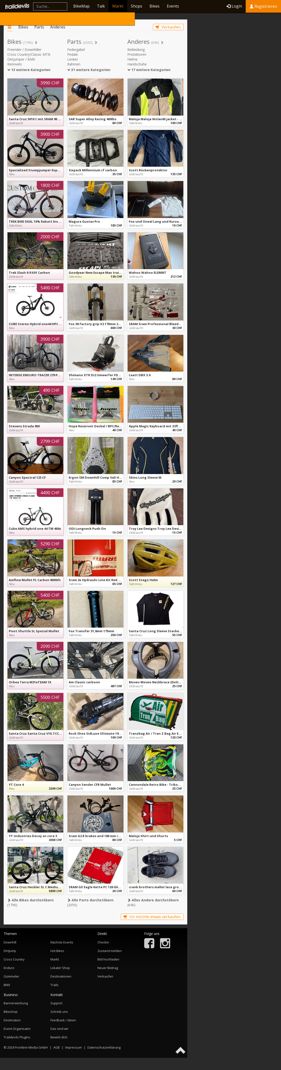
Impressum (73, 1047)
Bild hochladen (108, 959)
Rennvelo (14, 64)
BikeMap (81, 6)
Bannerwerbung (16, 1003)
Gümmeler (11, 976)
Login (234, 6)
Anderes (57, 27)
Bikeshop (11, 1011)
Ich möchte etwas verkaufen (152, 916)
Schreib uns (59, 1011)
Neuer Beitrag (107, 968)
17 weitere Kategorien (148, 69)
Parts (39, 27)
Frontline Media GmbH (31, 1047)
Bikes (154, 6)
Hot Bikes (57, 951)
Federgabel (76, 49)
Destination (12, 1020)
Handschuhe (137, 64)
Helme (132, 59)
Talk (101, 6)
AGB (56, 1047)
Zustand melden (109, 951)
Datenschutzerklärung (104, 1047)
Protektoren (136, 54)
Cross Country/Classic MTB (28, 54)
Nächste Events (61, 942)
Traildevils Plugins (17, 1037)
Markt (117, 6)
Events (173, 6)
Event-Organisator (17, 1028)
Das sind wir (59, 1028)
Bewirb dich (58, 1037)
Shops (136, 6)
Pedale (72, 54)
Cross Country (14, 959)
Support (56, 1003)
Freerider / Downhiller (24, 49)
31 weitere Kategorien (88, 69)
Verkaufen (168, 27)
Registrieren (263, 6)
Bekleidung (136, 49)
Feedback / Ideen (63, 1020)
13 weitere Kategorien (28, 69)
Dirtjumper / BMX (21, 59)
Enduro (9, 968)
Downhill (10, 942)
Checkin (103, 942)
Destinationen (60, 976)
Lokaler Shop (60, 968)
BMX (7, 985)
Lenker (72, 59)
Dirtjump (10, 951)
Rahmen (73, 64)
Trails (54, 985)
